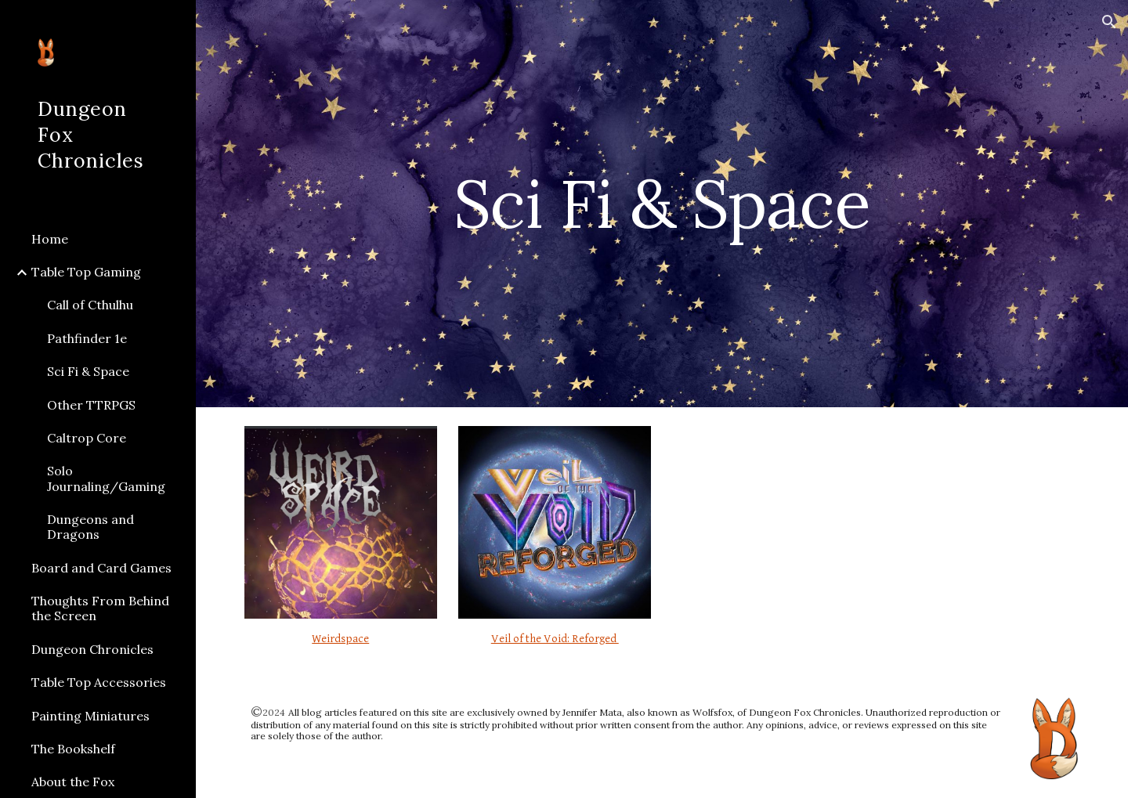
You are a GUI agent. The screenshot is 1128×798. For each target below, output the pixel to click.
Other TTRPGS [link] (91, 405)
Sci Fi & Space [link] (88, 371)
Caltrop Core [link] (86, 438)
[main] (662, 203)
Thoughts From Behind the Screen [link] (100, 608)
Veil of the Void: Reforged (555, 638)
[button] (1109, 22)
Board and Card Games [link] (101, 568)
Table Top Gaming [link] (86, 272)
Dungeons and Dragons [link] (90, 526)
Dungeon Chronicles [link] (92, 649)
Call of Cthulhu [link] (90, 304)
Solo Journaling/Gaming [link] (106, 478)
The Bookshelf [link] (73, 748)
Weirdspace (340, 638)
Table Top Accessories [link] (98, 682)
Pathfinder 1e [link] (87, 338)
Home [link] (49, 239)
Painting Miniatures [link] (90, 716)
